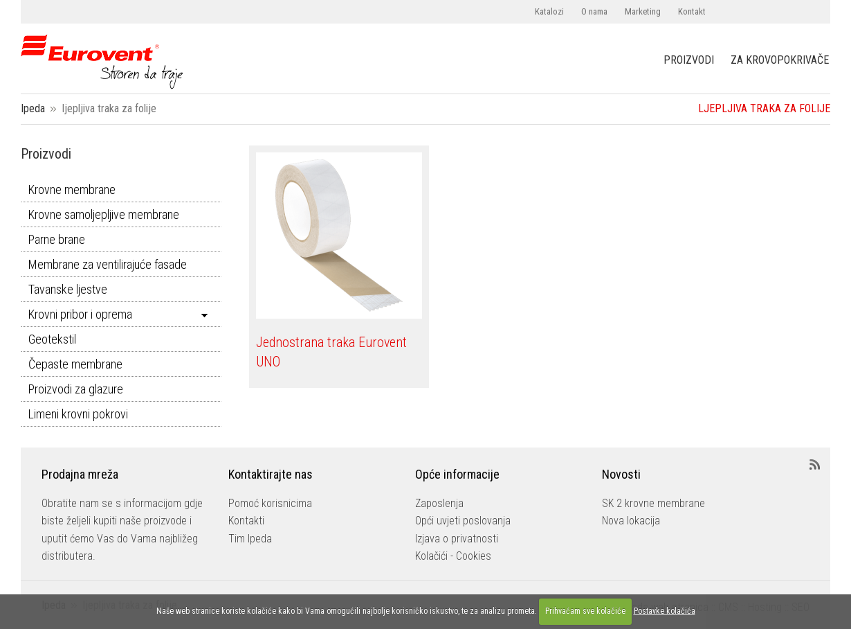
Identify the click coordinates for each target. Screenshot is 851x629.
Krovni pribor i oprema (80, 314)
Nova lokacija (631, 520)
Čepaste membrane (75, 364)
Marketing (643, 11)
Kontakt (692, 11)
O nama (594, 11)
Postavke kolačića (664, 611)
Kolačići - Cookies (453, 555)
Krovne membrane (72, 189)
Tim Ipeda (250, 538)
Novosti (621, 474)
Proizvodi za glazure (75, 389)
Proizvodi (46, 153)
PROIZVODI (689, 60)
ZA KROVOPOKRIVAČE (780, 60)
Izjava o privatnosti (456, 538)
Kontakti (246, 520)
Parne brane (56, 239)
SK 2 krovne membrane (653, 503)
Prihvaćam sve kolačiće (585, 611)
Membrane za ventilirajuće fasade (107, 264)
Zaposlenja (439, 503)
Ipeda (33, 108)
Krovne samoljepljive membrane (103, 214)
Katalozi (549, 11)
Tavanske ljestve (67, 289)
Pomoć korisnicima (270, 503)
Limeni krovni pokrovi (78, 414)
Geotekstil (52, 339)
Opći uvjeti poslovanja (463, 520)
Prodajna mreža (80, 474)
